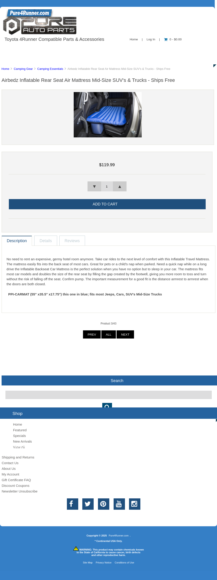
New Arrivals (22, 441)
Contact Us (114, 48)
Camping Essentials (50, 69)
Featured (20, 430)
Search (117, 380)
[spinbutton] (107, 186)
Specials (186, 48)
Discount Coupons (15, 485)
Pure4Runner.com (119, 535)
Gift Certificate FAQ (16, 480)
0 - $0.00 (173, 39)
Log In (150, 39)
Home (134, 39)
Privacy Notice (104, 562)
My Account (10, 474)
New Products (151, 48)
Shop (17, 48)
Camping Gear (23, 69)
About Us (45, 48)
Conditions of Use (124, 562)
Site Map (88, 562)
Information (79, 48)
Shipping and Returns (18, 457)
